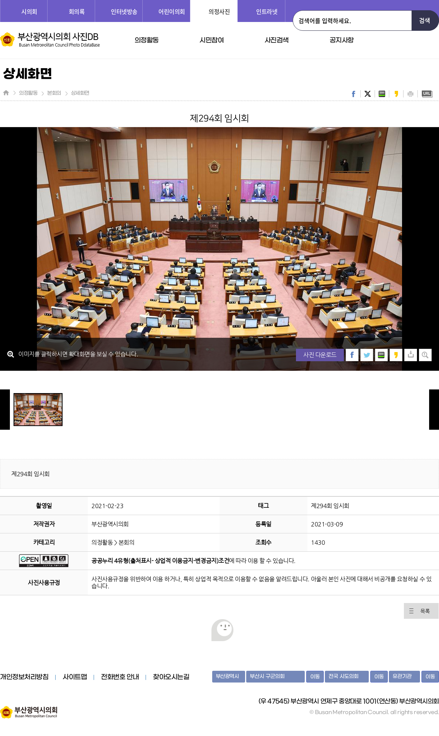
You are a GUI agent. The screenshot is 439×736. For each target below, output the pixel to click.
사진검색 (276, 40)
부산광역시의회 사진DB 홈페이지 (50, 39)
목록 (424, 611)
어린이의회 (171, 11)
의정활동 (147, 40)
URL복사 (426, 93)
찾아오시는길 (171, 677)
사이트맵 (75, 677)
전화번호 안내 (120, 677)
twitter (367, 93)
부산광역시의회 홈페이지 (28, 709)
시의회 (29, 11)
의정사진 (219, 11)
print (410, 93)
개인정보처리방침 (24, 677)
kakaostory (396, 93)
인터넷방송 (124, 11)
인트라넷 (266, 11)
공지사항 (342, 40)
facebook (353, 93)
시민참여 (211, 40)
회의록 (77, 11)
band (382, 93)
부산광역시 (227, 676)
